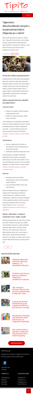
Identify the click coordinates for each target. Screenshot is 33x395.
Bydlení (4, 380)
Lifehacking (5, 377)
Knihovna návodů (16, 343)
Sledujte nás (5, 367)
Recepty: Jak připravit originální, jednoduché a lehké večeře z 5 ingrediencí (15, 207)
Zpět (7, 247)
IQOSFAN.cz (22, 384)
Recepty (4, 384)
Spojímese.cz (22, 382)
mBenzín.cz (22, 377)
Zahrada (4, 382)
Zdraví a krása (14, 53)
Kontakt (4, 369)
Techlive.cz (21, 380)
